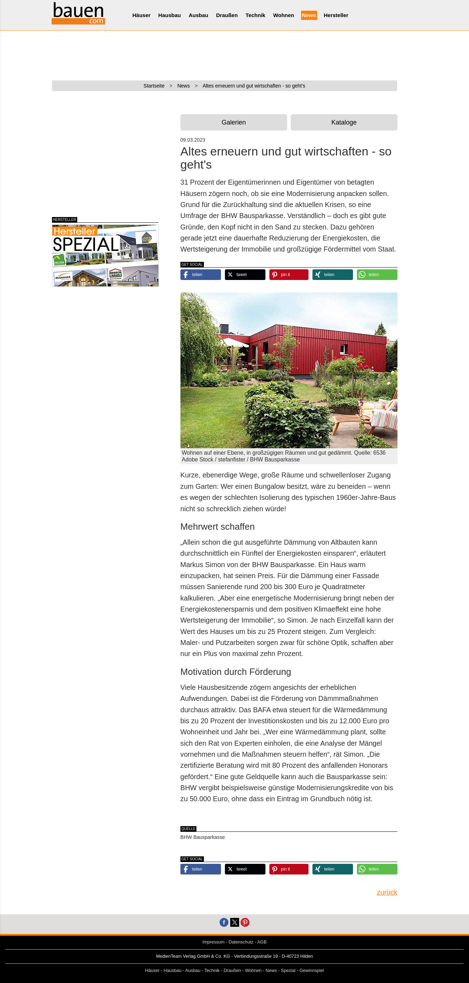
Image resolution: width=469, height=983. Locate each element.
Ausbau (198, 15)
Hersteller (336, 15)
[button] (200, 274)
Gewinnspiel (312, 970)
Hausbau (169, 15)
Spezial (288, 970)
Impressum (213, 942)
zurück (387, 892)
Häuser (141, 15)
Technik (255, 15)
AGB (262, 942)
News (309, 15)
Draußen (227, 15)
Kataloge (344, 122)
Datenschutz (240, 942)
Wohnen (283, 15)
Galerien (234, 122)
